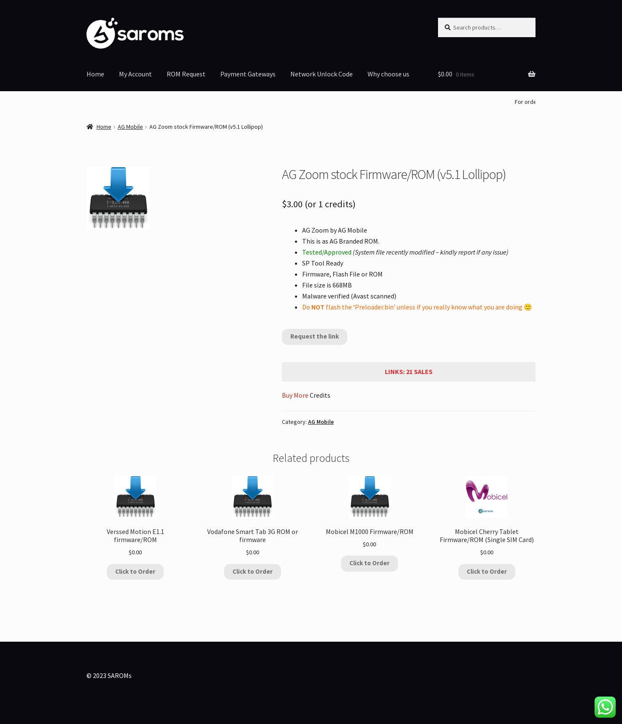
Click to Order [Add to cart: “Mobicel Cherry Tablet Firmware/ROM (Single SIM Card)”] (487, 571)
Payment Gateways (248, 74)
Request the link (314, 336)
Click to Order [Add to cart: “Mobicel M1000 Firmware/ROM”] (369, 563)
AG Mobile (130, 126)
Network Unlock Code (321, 74)
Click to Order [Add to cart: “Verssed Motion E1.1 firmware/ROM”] (135, 571)
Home (95, 74)
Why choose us (388, 74)
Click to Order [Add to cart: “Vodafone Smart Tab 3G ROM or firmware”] (253, 571)
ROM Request (186, 74)
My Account (135, 74)
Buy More (295, 395)
